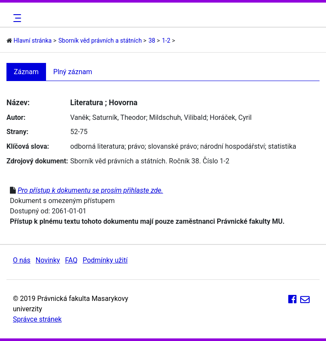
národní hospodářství (232, 146)
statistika (282, 146)
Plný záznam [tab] (72, 72)
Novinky (48, 260)
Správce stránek (37, 319)
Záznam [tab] (26, 72)
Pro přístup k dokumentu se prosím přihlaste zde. (90, 190)
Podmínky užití (105, 260)
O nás (22, 260)
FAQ (71, 260)
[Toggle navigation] (15, 18)
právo (136, 146)
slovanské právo (172, 146)
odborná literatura (97, 146)
